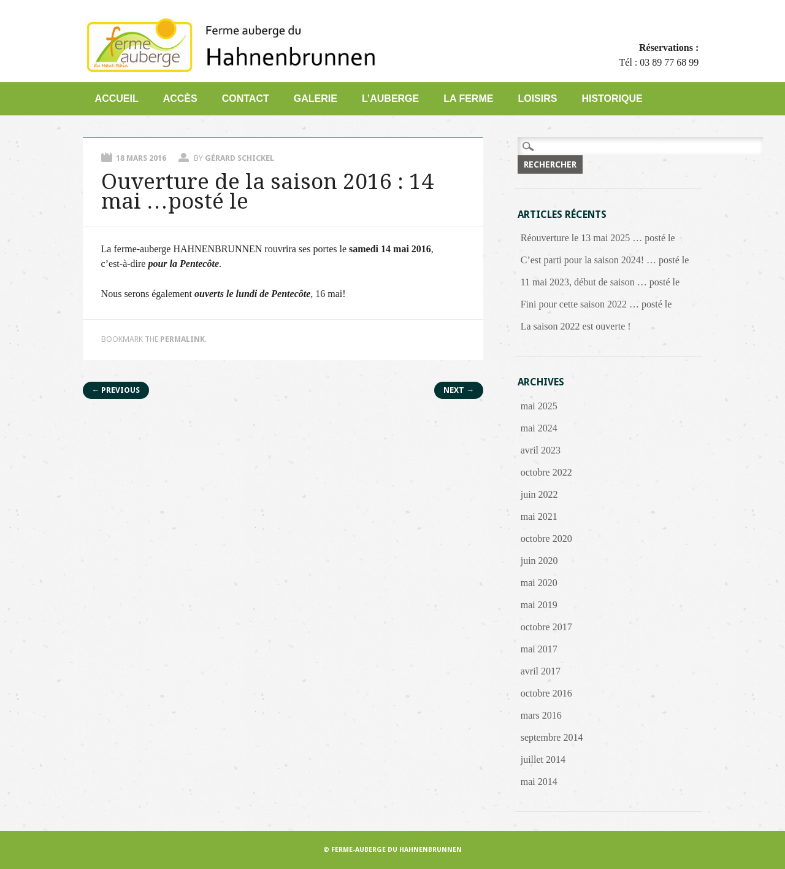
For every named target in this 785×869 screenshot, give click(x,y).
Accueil (117, 98)
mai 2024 (539, 428)
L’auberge (390, 98)
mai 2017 (539, 649)
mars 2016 (541, 715)
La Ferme (468, 98)
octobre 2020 (546, 538)
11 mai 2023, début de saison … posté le (600, 282)
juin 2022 (539, 494)
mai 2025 (539, 406)
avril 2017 (541, 671)
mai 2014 (539, 781)
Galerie (315, 98)
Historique (611, 98)
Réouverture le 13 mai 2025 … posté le (598, 238)
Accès (180, 98)
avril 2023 (541, 450)
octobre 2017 (546, 627)
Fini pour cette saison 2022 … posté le (596, 304)
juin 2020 (539, 560)
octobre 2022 (546, 472)
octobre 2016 (546, 693)
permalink (182, 339)
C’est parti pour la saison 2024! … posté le (605, 260)
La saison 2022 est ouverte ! (576, 326)
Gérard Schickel (239, 158)
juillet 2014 (543, 759)
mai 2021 (539, 516)
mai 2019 (539, 605)
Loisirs (537, 98)
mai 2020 (539, 582)
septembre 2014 (552, 737)
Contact (245, 98)
